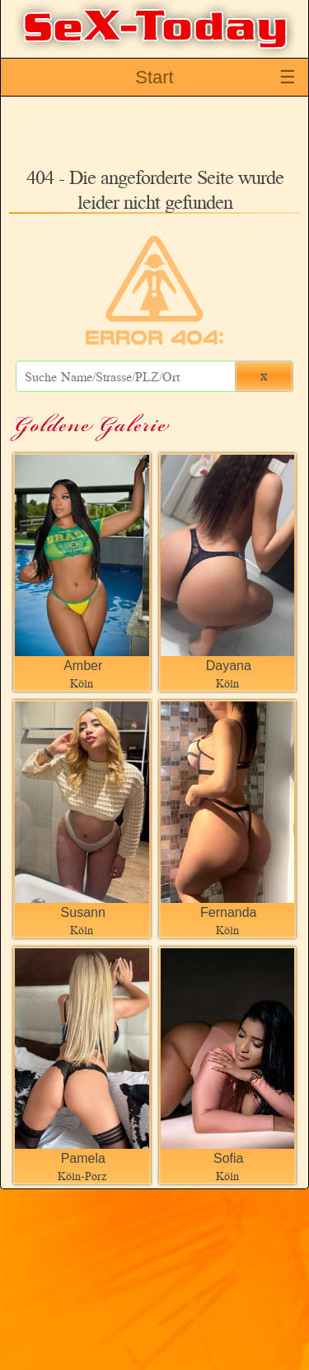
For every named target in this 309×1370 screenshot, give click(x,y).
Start (154, 77)
